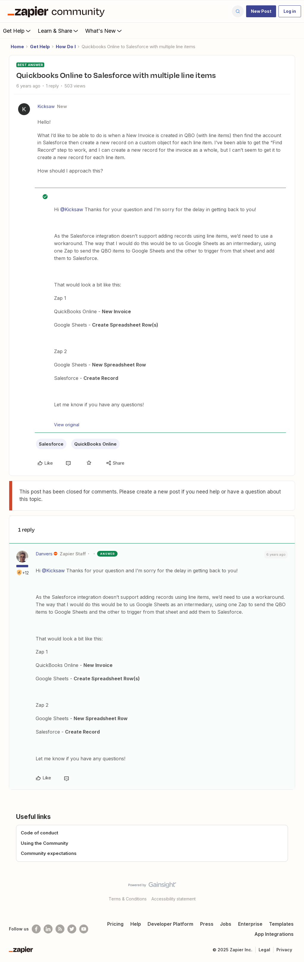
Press (206, 924)
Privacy (284, 949)
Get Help (17, 30)
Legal (264, 949)
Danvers (44, 554)
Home (17, 46)
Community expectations (49, 853)
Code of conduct (39, 833)
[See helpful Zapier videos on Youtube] (83, 929)
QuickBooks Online (95, 444)
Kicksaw (46, 106)
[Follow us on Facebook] (36, 929)
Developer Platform (170, 924)
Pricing (115, 924)
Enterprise (250, 924)
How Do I (66, 46)
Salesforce (51, 444)
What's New (104, 30)
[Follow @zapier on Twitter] (71, 929)
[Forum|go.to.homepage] (57, 11)
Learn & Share (58, 30)
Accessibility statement (173, 898)
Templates (281, 924)
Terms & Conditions (128, 898)
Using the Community (44, 843)
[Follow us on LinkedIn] (48, 929)
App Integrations (274, 934)
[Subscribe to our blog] (60, 929)
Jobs (225, 924)
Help (135, 924)
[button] (261, 11)
